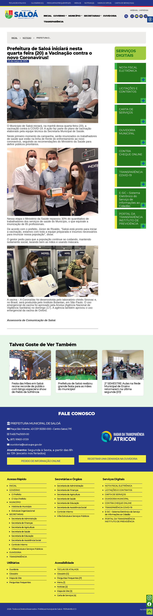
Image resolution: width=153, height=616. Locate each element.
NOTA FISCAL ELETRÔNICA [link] (128, 69)
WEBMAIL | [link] (134, 10)
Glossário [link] (13, 573)
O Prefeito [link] (16, 494)
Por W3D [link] (143, 610)
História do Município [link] (22, 506)
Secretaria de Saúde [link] (21, 531)
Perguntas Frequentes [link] (20, 582)
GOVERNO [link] (14, 490)
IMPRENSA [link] (144, 10)
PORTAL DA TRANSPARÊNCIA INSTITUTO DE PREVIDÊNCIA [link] (131, 218)
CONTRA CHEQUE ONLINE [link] (130, 152)
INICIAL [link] (13, 485)
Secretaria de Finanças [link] (22, 523)
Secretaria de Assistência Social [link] (26, 540)
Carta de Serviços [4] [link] (124, 3)
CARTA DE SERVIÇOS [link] (126, 111)
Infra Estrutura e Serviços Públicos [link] (73, 516)
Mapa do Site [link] (15, 578)
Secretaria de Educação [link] (22, 536)
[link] (23, 14)
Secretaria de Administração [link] (70, 485)
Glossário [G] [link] (37, 3)
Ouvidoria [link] (13, 569)
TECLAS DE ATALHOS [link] (18, 3)
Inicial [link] (14, 38)
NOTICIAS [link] (27, 38)
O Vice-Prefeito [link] (19, 498)
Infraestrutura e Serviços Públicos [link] (27, 549)
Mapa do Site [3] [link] (104, 3)
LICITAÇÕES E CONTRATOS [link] (128, 90)
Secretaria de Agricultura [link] (23, 527)
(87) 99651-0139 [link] (19, 439)
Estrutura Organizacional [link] (23, 511)
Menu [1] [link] (77, 3)
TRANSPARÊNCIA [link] (18, 556)
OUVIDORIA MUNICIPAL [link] (127, 132)
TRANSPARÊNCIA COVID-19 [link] (131, 173)
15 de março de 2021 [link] (17, 61)
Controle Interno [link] (19, 544)
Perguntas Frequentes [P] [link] (59, 3)
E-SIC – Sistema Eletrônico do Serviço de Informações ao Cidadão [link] (129, 199)
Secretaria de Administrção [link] (24, 518)
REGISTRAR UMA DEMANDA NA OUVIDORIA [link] (112, 458)
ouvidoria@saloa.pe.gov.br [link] (26, 444)
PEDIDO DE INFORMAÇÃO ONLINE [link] (40, 461)
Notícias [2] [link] (89, 3)
